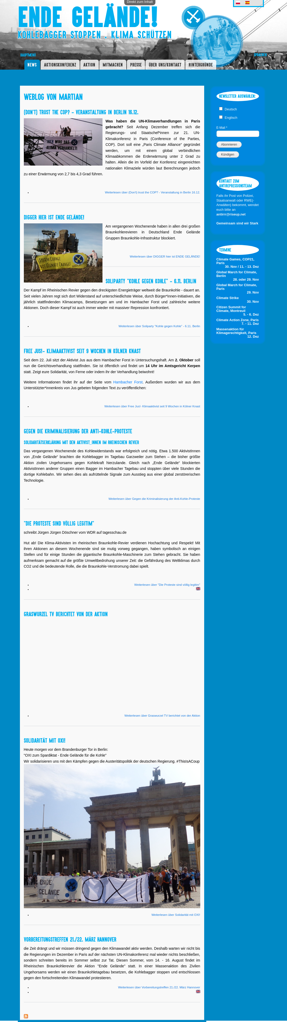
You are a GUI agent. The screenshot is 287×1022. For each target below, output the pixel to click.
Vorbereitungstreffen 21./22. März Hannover (70, 939)
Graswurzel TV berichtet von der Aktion (66, 613)
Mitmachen (113, 64)
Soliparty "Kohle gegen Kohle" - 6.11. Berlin (151, 281)
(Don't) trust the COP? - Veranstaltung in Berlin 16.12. (81, 112)
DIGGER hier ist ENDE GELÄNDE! (54, 217)
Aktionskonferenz (60, 64)
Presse (136, 64)
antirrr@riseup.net (231, 214)
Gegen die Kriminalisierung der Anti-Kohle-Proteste (78, 431)
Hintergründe (201, 64)
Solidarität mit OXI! (45, 740)
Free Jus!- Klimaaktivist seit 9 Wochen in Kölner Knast (82, 350)
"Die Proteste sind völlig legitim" (59, 523)
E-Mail (222, 128)
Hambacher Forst (128, 382)
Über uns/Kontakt (165, 64)
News (32, 64)
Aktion (89, 64)
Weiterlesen (152, 192)
